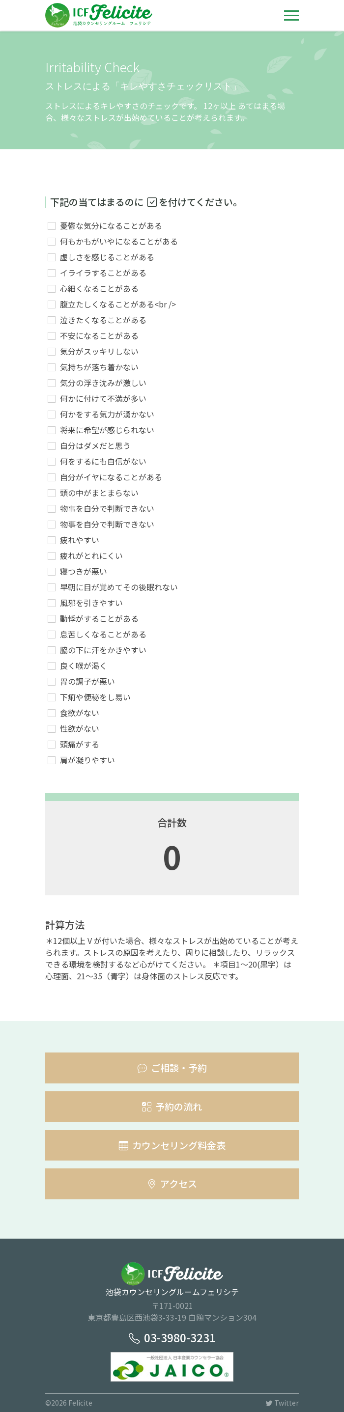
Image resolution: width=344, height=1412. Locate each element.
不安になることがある (99, 335)
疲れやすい (79, 540)
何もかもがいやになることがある (119, 241)
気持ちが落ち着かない (99, 367)
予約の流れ (172, 1106)
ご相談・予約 (172, 1068)
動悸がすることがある (99, 618)
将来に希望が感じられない (107, 430)
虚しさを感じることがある (107, 257)
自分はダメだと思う (95, 445)
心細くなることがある (99, 288)
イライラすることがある (103, 272)
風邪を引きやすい (91, 603)
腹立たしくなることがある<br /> (118, 304)
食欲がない (79, 713)
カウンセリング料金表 (172, 1145)
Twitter (282, 1403)
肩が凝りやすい (87, 760)
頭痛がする (79, 744)
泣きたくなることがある (103, 320)
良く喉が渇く (83, 665)
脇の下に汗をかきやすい (103, 650)
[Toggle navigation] (291, 15)
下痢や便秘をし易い (95, 697)
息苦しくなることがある (103, 634)
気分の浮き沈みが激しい (103, 382)
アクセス (172, 1184)
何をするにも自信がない (103, 461)
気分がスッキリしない (99, 351)
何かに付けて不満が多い (103, 398)
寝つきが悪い (83, 571)
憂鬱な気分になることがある (111, 225)
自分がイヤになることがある (111, 477)
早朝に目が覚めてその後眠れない (119, 587)
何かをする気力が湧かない (107, 414)
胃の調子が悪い (87, 681)
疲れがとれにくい (91, 555)
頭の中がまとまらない (99, 492)
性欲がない (79, 728)
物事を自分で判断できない (107, 508)
